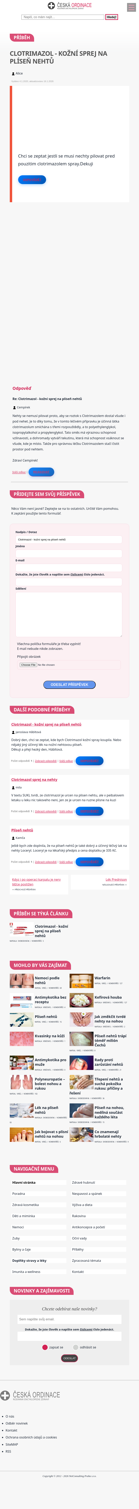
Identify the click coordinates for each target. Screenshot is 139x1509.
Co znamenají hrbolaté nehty (108, 1134)
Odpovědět (32, 179)
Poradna (18, 1193)
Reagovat (41, 472)
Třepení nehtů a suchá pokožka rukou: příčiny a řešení (96, 1086)
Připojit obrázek (29, 656)
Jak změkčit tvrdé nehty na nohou (110, 1019)
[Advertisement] (70, 114)
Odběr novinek (17, 1423)
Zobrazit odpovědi (46, 761)
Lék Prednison (116, 879)
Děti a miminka (23, 1216)
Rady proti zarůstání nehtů (109, 1062)
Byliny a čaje (21, 1249)
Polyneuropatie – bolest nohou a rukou (50, 1084)
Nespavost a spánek (87, 1193)
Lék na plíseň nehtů (46, 1110)
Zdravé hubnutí (83, 1182)
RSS (8, 1451)
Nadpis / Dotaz (26, 532)
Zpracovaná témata (86, 1260)
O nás (10, 1416)
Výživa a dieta (82, 1205)
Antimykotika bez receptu (50, 999)
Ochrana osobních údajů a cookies (31, 1437)
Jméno (20, 546)
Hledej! (111, 17)
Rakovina (79, 1216)
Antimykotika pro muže (50, 1062)
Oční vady (79, 1238)
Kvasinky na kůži (50, 1036)
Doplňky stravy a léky (29, 1260)
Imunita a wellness (26, 1272)
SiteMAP (12, 1444)
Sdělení (21, 588)
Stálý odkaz (19, 472)
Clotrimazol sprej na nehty (34, 779)
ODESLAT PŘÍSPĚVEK (69, 685)
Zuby (16, 1238)
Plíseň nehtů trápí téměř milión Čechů (110, 1041)
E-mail (20, 560)
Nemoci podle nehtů (47, 980)
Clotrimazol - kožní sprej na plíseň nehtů (46, 724)
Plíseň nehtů (22, 830)
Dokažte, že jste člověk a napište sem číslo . (60, 574)
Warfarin (102, 978)
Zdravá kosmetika (25, 1205)
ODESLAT (69, 1358)
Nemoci (18, 1227)
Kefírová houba (108, 997)
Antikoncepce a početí (88, 1227)
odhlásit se (87, 1347)
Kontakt (78, 1272)
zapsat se (55, 1347)
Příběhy (78, 1249)
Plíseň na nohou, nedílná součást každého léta (109, 1112)
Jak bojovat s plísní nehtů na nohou (51, 1134)
